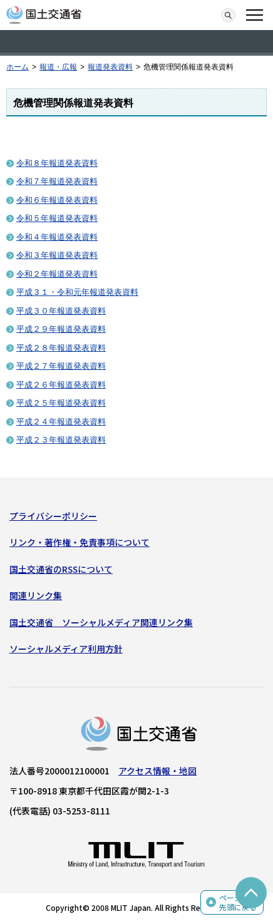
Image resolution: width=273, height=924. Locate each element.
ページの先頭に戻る (238, 902)
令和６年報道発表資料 (57, 200)
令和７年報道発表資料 (57, 181)
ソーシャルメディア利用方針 (66, 648)
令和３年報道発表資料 (57, 255)
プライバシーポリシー (53, 516)
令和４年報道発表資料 (57, 237)
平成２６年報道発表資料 (61, 384)
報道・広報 (58, 67)
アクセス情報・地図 (157, 770)
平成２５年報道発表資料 (61, 403)
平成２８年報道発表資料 (61, 347)
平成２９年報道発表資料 (61, 329)
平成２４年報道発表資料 (61, 421)
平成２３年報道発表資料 (61, 439)
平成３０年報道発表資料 (61, 311)
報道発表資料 (110, 67)
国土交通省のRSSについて (61, 569)
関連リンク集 (35, 595)
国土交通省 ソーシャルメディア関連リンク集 (101, 622)
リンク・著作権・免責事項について (79, 542)
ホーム (17, 67)
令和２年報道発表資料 (57, 274)
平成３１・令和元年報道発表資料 (77, 292)
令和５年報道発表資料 (57, 218)
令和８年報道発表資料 (57, 163)
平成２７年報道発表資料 (61, 366)
